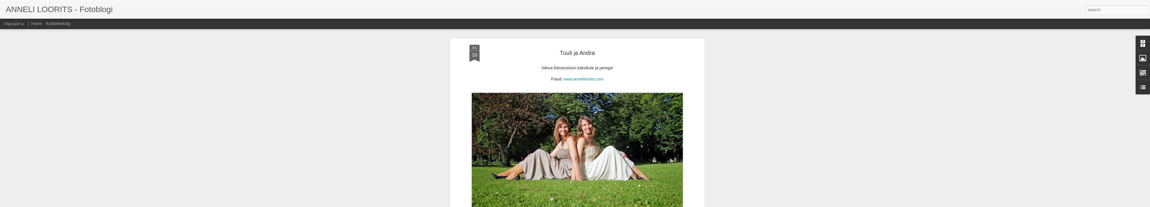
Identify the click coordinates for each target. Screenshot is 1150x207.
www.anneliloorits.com (584, 63)
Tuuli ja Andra (577, 37)
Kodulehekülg (58, 23)
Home (36, 23)
